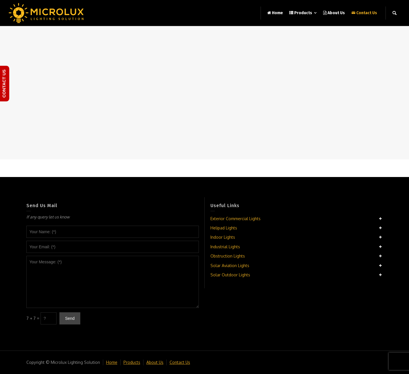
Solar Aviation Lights (229, 265)
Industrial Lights (225, 246)
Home (111, 362)
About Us (154, 362)
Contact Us (180, 362)
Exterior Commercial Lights (235, 218)
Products (131, 362)
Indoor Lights (222, 237)
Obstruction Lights (227, 255)
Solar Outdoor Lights (230, 274)
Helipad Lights (223, 227)
